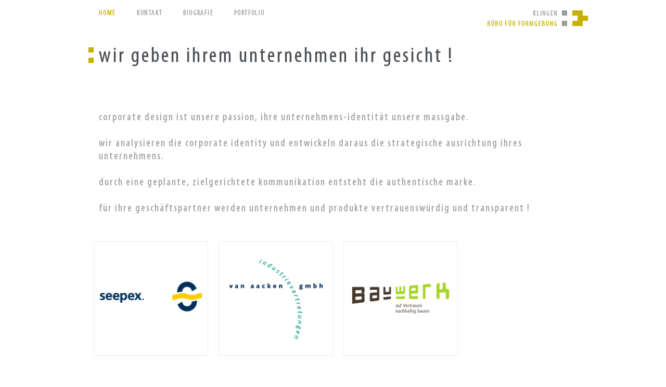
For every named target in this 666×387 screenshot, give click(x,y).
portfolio (249, 13)
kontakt (150, 13)
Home (107, 13)
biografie (198, 13)
